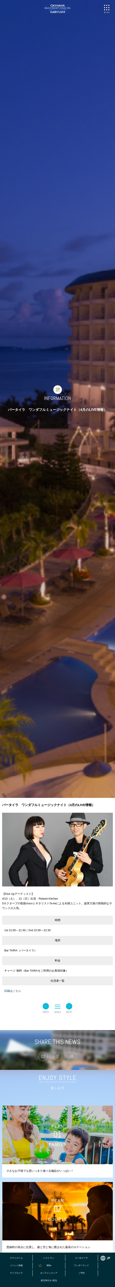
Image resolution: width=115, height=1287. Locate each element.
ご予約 (81, 1273)
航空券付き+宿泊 (49, 1280)
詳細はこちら (12, 990)
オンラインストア (48, 1273)
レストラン (48, 1257)
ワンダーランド (81, 1265)
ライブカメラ (16, 1273)
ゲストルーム (16, 1257)
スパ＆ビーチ (81, 1257)
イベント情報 (16, 1265)
